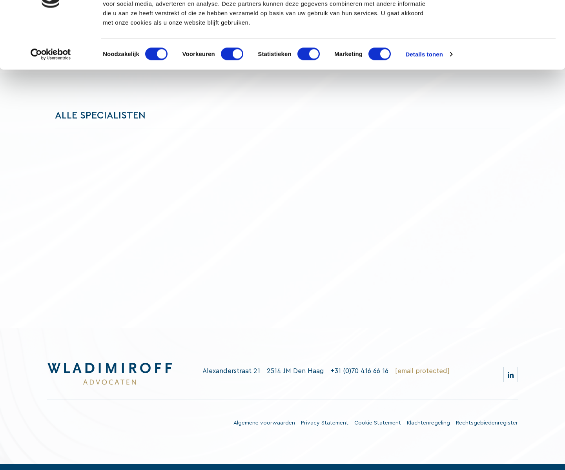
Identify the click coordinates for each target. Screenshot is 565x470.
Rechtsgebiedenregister (487, 423)
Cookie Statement (377, 423)
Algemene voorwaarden (264, 423)
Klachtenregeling (428, 423)
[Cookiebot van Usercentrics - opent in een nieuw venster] (50, 98)
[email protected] (422, 371)
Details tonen (424, 98)
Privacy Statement (324, 423)
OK (499, 19)
